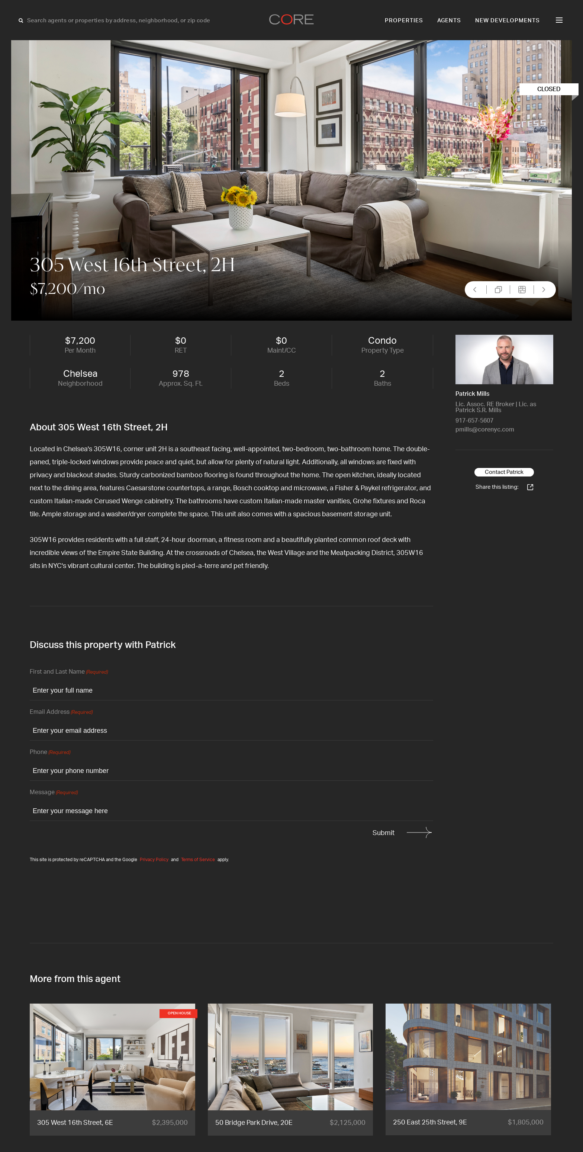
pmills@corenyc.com (484, 430)
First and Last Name (69, 672)
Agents (449, 20)
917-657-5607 (474, 421)
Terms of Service (198, 859)
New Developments (507, 20)
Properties (404, 20)
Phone (50, 752)
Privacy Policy (154, 859)
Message (54, 793)
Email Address (61, 712)
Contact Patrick (504, 472)
